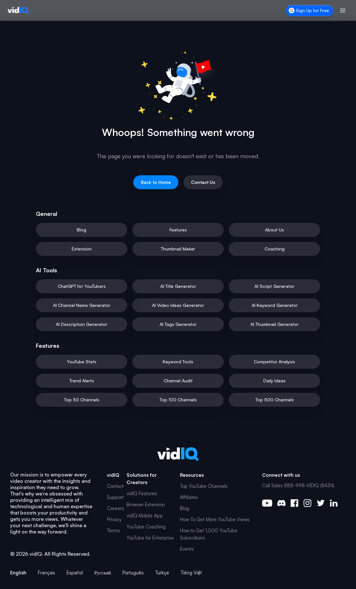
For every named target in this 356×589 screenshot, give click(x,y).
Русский (102, 573)
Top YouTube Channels (203, 486)
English (18, 573)
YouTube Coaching (146, 527)
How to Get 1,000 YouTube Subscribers (208, 534)
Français (46, 573)
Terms (113, 531)
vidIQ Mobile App (145, 516)
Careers (115, 508)
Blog (184, 508)
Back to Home (156, 182)
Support (115, 497)
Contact (115, 486)
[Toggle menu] (342, 10)
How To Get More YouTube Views (215, 519)
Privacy (114, 519)
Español (75, 573)
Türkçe (162, 573)
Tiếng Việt (191, 573)
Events (187, 549)
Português (133, 573)
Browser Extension (146, 505)
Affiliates (189, 497)
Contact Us (203, 182)
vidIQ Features (142, 493)
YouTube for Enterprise (150, 538)
